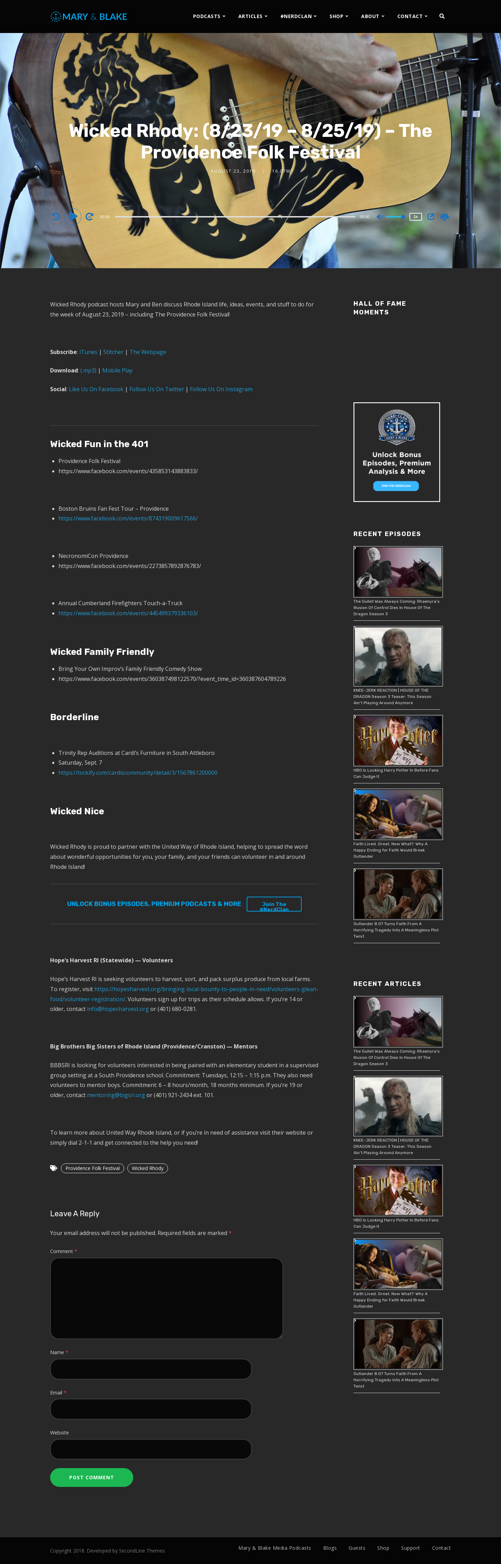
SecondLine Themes (142, 1550)
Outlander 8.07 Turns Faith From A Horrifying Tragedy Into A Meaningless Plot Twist (396, 930)
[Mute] (380, 217)
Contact (441, 1548)
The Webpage (147, 352)
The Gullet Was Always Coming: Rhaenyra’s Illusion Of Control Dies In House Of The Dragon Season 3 (396, 607)
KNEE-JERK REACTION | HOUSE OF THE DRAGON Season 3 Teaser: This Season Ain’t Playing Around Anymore (392, 696)
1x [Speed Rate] (416, 217)
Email (58, 1392)
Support (410, 1548)
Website (59, 1432)
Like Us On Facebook (96, 389)
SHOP (336, 16)
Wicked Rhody (148, 1168)
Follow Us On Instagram (221, 389)
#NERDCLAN (296, 16)
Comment (63, 1251)
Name (59, 1352)
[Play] (74, 216)
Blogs (330, 1548)
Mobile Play (117, 370)
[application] (236, 216)
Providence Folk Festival (92, 1168)
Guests (357, 1548)
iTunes (88, 352)
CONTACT (410, 16)
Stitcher (113, 352)
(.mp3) (88, 370)
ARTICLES (250, 16)
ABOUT (370, 16)
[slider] (235, 216)
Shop (383, 1548)
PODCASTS (207, 16)
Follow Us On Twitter (156, 389)
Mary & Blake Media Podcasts (274, 1548)
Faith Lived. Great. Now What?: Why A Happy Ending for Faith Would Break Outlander (390, 850)
